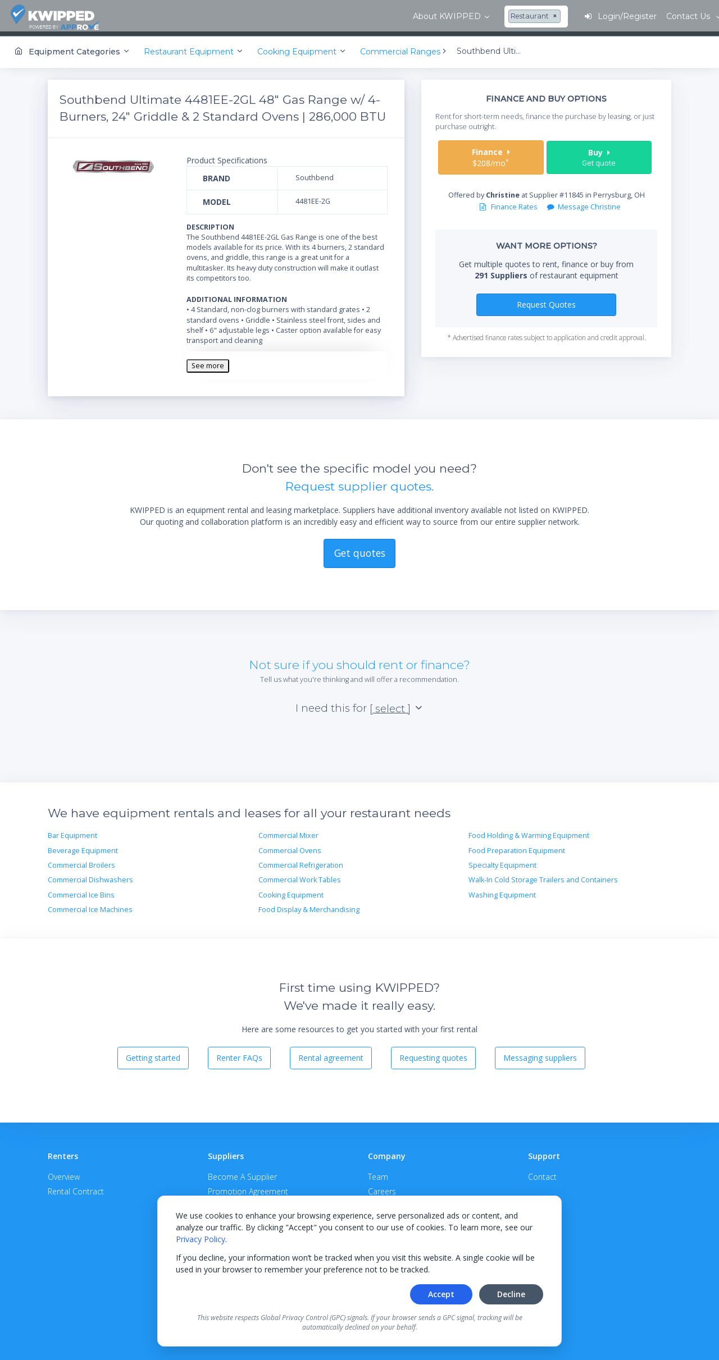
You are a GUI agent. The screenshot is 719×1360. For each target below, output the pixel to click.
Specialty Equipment (502, 861)
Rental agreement (330, 1054)
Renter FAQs (239, 1054)
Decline (511, 1294)
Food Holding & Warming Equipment (528, 832)
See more (208, 362)
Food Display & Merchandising (309, 905)
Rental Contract (76, 1187)
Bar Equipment (72, 832)
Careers (382, 1187)
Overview (64, 1173)
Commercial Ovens (289, 846)
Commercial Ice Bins (81, 891)
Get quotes (359, 549)
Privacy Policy (200, 1239)
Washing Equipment (502, 891)
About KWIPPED (173, 16)
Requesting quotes (433, 1054)
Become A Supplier (242, 1173)
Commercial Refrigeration (300, 861)
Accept (441, 1294)
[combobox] (262, 17)
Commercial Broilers (81, 861)
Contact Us (674, 16)
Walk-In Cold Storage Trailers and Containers (543, 876)
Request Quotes (546, 300)
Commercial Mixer (288, 832)
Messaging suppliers (540, 1054)
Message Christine (584, 203)
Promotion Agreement (248, 1187)
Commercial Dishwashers (90, 876)
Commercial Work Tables (299, 876)
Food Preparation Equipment (516, 846)
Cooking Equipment (291, 891)
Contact (542, 1173)
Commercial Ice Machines (90, 905)
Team (378, 1173)
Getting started (153, 1054)
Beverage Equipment (83, 846)
